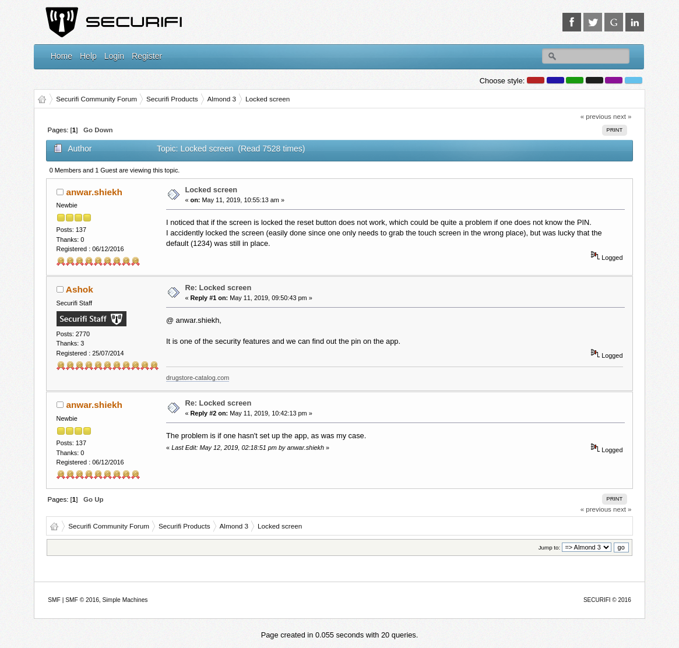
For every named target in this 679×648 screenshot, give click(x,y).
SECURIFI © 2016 (607, 600)
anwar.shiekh (94, 192)
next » (622, 116)
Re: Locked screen (218, 287)
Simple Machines (125, 600)
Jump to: (550, 547)
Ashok (79, 289)
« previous (596, 116)
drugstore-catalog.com (197, 377)
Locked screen (211, 189)
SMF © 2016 (82, 600)
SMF (54, 600)
